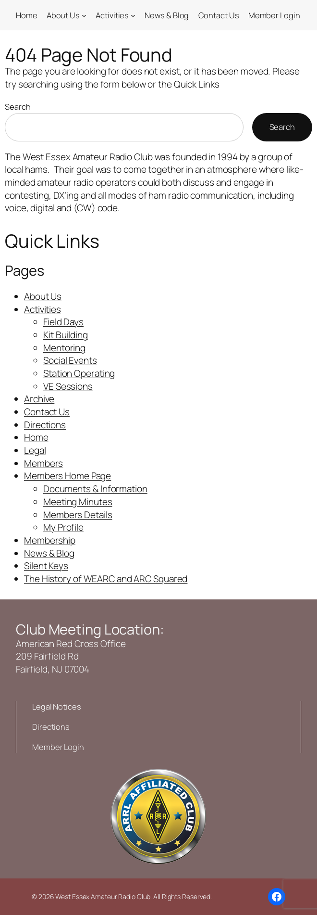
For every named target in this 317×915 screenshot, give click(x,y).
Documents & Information (95, 489)
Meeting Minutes (77, 502)
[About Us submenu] (84, 15)
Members (43, 463)
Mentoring (64, 348)
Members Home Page (67, 476)
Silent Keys (46, 565)
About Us (42, 296)
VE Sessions (68, 386)
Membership (49, 540)
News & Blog (49, 553)
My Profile (63, 527)
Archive (39, 399)
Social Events (70, 360)
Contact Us (47, 412)
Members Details (77, 514)
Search (17, 106)
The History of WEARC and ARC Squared (105, 578)
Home (36, 437)
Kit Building (65, 335)
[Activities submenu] (133, 15)
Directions (45, 425)
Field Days (63, 322)
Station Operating (79, 373)
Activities (42, 309)
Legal (35, 450)
